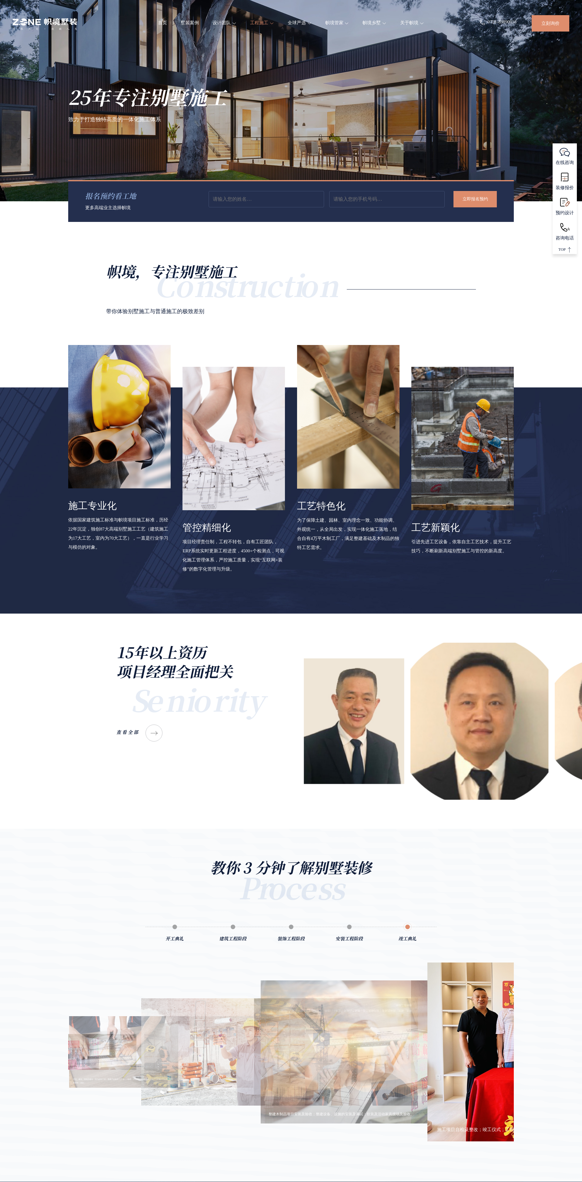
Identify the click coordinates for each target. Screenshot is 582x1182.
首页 (162, 22)
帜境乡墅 (374, 22)
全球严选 (300, 22)
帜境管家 (337, 22)
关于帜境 (412, 22)
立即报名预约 (475, 199)
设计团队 (224, 22)
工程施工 (262, 22)
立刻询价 (550, 23)
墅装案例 (190, 22)
